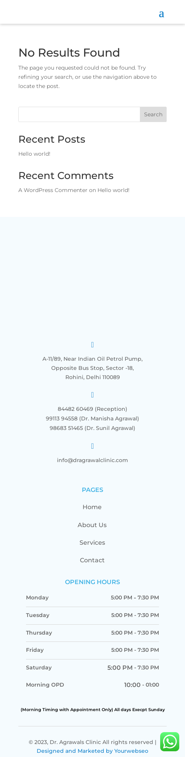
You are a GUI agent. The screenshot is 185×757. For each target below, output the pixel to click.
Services (92, 532)
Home (92, 496)
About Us (92, 514)
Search (153, 114)
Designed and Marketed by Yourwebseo (92, 740)
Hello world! (34, 153)
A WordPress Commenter (53, 190)
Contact (92, 550)
